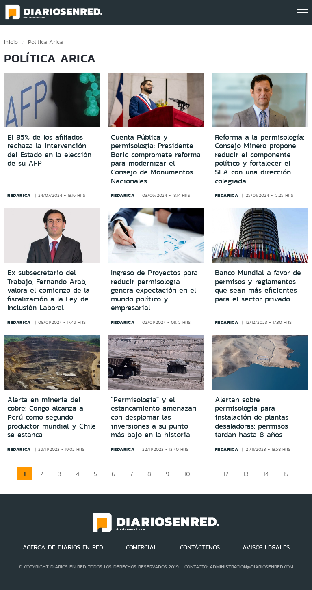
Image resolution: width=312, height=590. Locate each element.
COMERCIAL (141, 547)
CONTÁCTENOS (200, 547)
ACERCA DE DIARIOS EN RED (63, 547)
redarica (19, 195)
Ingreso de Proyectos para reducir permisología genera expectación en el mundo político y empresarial (154, 290)
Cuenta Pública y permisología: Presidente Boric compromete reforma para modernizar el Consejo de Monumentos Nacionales (156, 159)
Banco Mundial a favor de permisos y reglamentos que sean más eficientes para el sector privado (258, 285)
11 (207, 473)
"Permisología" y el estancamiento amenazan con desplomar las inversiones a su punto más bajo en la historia (153, 417)
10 (187, 473)
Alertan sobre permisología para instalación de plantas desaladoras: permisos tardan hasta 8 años (251, 417)
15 (285, 473)
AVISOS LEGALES (266, 547)
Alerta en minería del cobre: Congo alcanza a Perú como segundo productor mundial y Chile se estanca (51, 417)
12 (226, 473)
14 (266, 473)
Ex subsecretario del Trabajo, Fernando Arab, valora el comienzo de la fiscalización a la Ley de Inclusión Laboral (48, 290)
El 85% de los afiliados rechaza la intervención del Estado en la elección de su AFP (49, 150)
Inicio (11, 42)
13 (246, 473)
